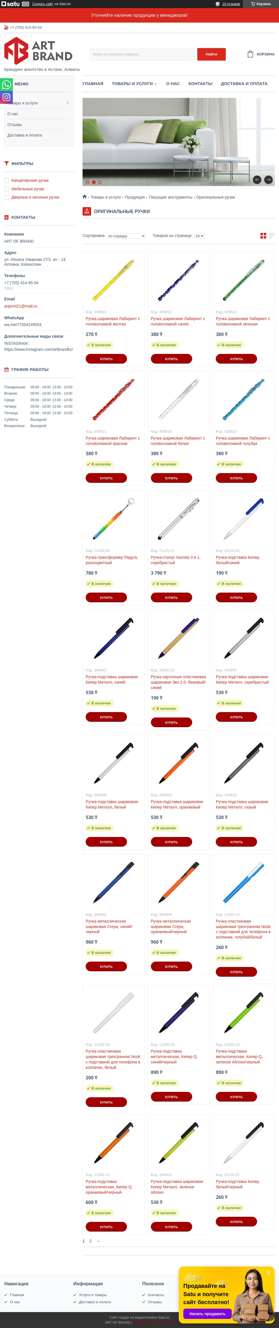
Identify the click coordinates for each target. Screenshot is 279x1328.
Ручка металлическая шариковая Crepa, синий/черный (109, 926)
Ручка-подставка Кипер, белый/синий (238, 560)
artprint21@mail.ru (20, 306)
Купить (106, 359)
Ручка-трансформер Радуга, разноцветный (112, 560)
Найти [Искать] (211, 54)
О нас (12, 114)
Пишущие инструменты (170, 197)
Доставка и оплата (24, 135)
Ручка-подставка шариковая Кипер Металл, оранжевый (177, 804)
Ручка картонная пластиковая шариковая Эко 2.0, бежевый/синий (178, 682)
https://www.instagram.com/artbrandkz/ (38, 349)
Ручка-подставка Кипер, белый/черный (238, 1184)
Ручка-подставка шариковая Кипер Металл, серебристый (242, 679)
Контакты (200, 83)
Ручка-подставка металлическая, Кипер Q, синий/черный (174, 1056)
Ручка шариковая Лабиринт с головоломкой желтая (113, 321)
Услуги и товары (93, 1295)
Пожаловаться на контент (153, 1323)
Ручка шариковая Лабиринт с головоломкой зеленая (243, 321)
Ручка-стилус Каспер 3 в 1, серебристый (175, 560)
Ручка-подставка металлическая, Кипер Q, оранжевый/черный (109, 1187)
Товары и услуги (22, 103)
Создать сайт (42, 4)
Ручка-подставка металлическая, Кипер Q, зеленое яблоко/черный (239, 1056)
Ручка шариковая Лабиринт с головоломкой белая (178, 441)
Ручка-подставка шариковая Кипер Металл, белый (112, 804)
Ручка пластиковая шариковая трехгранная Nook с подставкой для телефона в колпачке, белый (113, 1059)
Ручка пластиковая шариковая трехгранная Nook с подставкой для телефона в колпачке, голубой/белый (243, 929)
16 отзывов (231, 4)
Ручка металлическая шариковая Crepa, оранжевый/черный (171, 926)
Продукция (135, 197)
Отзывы (14, 124)
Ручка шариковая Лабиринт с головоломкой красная (113, 441)
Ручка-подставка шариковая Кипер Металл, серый (242, 804)
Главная (93, 83)
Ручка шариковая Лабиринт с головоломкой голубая (243, 441)
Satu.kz (163, 1317)
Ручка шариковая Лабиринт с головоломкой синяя (178, 321)
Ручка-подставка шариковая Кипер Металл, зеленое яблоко (177, 1187)
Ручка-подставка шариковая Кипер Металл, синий (112, 679)
